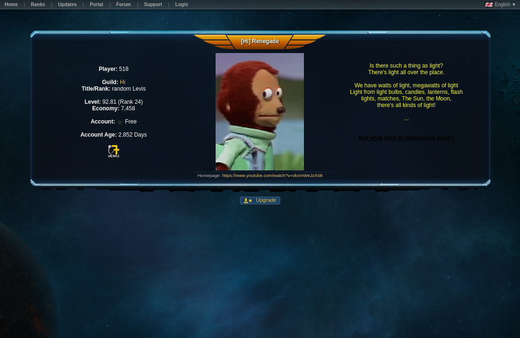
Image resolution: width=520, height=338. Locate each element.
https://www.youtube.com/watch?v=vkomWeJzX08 (272, 175)
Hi (122, 82)
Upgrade (266, 200)
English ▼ (500, 5)
